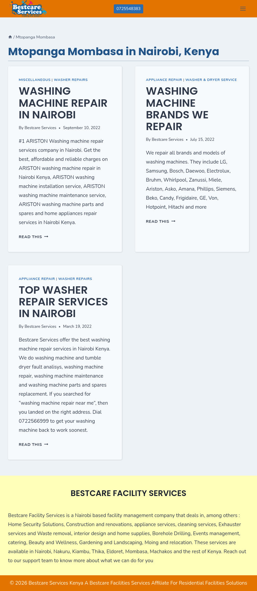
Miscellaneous (35, 79)
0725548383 (128, 8)
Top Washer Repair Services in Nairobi (63, 301)
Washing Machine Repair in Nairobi (63, 102)
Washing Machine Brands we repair (177, 108)
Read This (33, 236)
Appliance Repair (164, 79)
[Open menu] (243, 8)
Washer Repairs (71, 79)
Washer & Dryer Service (211, 79)
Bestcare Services (40, 127)
